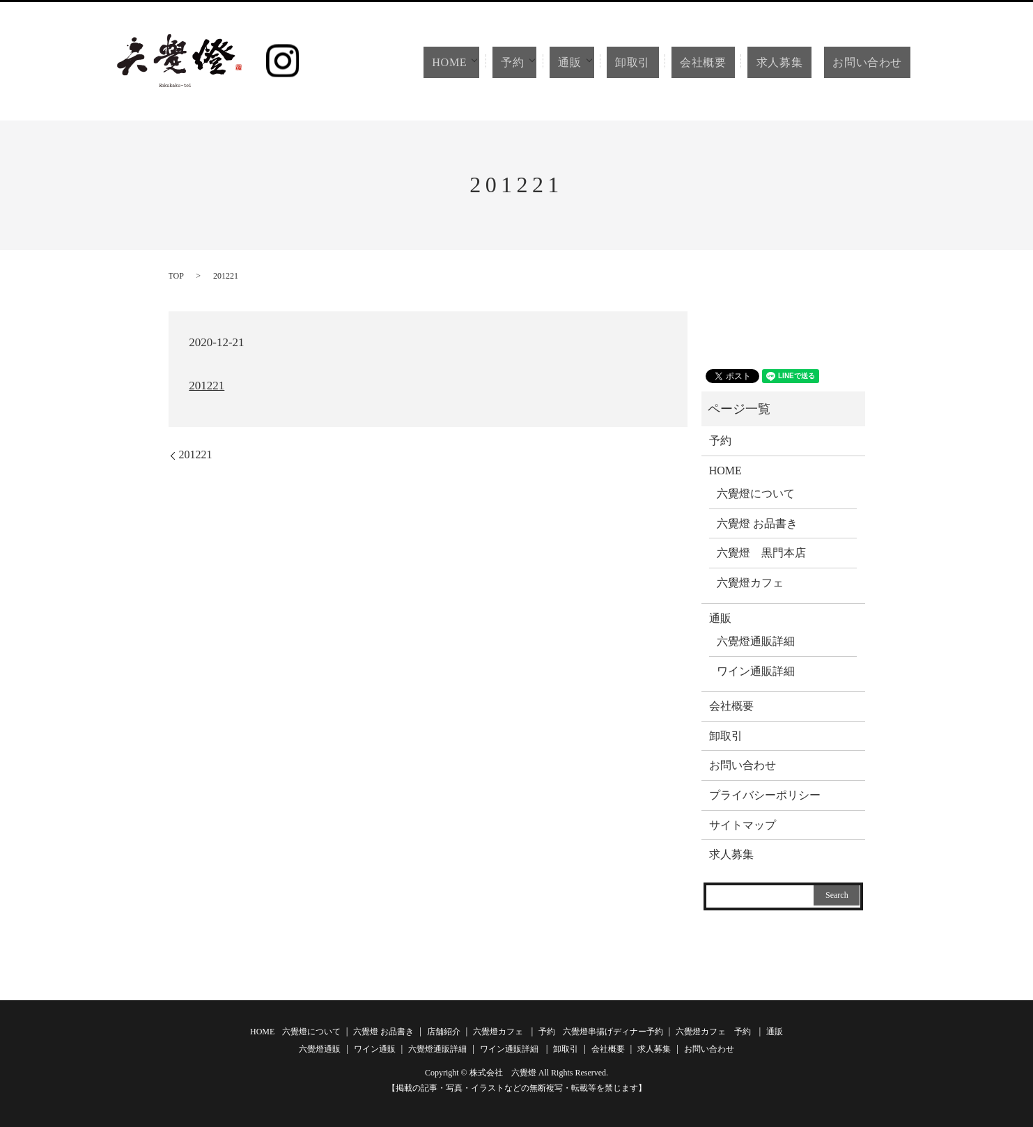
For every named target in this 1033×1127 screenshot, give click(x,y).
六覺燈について (756, 493)
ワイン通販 (375, 1049)
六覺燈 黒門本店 (761, 553)
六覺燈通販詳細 (756, 641)
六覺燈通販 (320, 1049)
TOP (176, 276)
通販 (596, 62)
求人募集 (788, 62)
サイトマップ (742, 825)
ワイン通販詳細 (756, 671)
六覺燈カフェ (750, 583)
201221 (206, 385)
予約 (538, 62)
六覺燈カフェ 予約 (713, 1031)
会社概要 (721, 62)
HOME (474, 62)
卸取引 (661, 62)
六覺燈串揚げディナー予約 (613, 1031)
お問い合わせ (869, 62)
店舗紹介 (443, 1031)
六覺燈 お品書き (757, 523)
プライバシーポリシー (765, 795)
